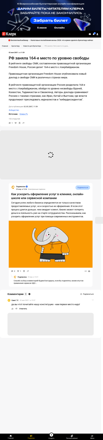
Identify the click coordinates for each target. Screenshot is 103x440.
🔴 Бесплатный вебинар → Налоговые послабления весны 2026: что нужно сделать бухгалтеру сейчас (50, 40)
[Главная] (10, 437)
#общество (14, 110)
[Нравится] (16, 123)
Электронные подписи (36, 189)
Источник (13, 114)
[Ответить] (23, 308)
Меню (92, 437)
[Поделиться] (23, 123)
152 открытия (14, 119)
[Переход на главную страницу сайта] (9, 34)
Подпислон (22, 277)
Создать (51, 436)
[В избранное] (20, 123)
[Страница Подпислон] (13, 187)
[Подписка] (31, 437)
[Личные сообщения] (90, 34)
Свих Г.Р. (15, 300)
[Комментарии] (11, 123)
